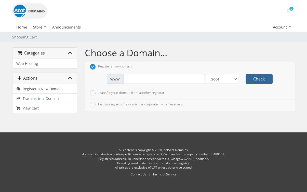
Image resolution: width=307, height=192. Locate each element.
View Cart (27, 108)
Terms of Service (165, 174)
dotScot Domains (176, 150)
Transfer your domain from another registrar (127, 93)
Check (259, 79)
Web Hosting (27, 63)
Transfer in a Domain (37, 98)
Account (280, 27)
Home (21, 27)
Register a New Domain (39, 88)
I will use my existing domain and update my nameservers (136, 104)
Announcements (66, 27)
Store (38, 27)
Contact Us (138, 174)
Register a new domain (111, 67)
